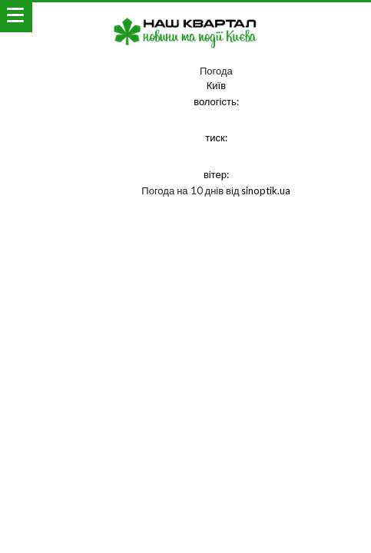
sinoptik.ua (265, 190)
